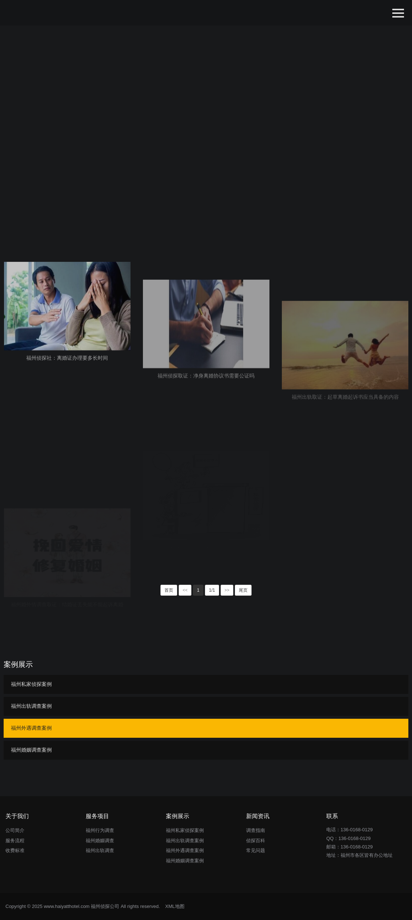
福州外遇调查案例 (31, 728)
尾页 (243, 590)
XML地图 (174, 906)
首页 (168, 590)
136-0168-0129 (354, 838)
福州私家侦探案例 (31, 684)
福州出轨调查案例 (31, 706)
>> (227, 590)
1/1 (212, 590)
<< (185, 590)
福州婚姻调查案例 (31, 750)
